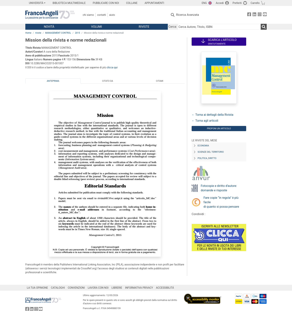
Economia (203, 145)
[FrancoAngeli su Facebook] (249, 14)
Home (28, 33)
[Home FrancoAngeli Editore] (50, 14)
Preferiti (237, 2)
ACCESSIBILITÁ (165, 287)
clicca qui (112, 67)
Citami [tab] (159, 81)
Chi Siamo (88, 14)
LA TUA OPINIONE (37, 287)
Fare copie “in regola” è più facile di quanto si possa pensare (221, 202)
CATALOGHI (58, 287)
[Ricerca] (264, 27)
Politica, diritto (207, 158)
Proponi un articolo (219, 128)
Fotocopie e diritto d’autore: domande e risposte (219, 188)
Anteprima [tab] (53, 81)
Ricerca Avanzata (187, 15)
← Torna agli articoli (205, 120)
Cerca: (173, 26)
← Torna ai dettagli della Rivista (212, 114)
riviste (38, 33)
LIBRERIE (117, 287)
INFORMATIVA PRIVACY (139, 287)
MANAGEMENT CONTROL (58, 33)
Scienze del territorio (211, 152)
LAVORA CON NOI (98, 287)
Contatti (101, 14)
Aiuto (112, 14)
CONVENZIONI (76, 287)
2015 (77, 33)
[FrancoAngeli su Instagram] (259, 14)
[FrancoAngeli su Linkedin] (254, 14)
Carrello (255, 2)
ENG (204, 2)
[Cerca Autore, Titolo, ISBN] (219, 27)
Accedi (220, 2)
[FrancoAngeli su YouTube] (265, 14)
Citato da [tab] (107, 81)
